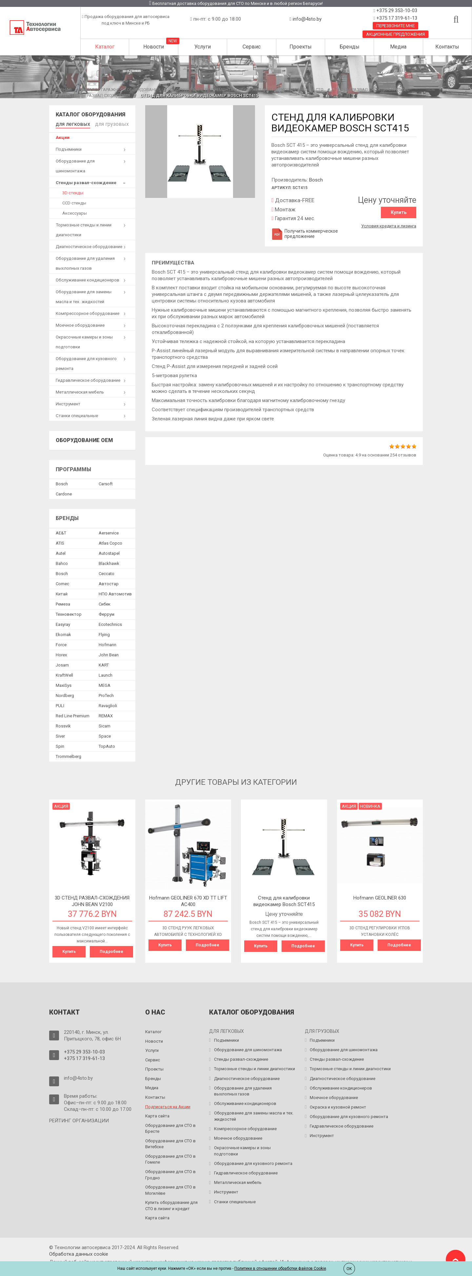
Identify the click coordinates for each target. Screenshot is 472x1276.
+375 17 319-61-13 (396, 18)
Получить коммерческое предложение (304, 233)
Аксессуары (74, 211)
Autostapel (109, 552)
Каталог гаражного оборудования (121, 89)
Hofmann (107, 643)
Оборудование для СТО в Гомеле (170, 1157)
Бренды (350, 47)
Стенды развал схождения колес (371, 89)
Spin (60, 745)
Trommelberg (68, 755)
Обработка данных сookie (78, 1252)
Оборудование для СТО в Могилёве (170, 1187)
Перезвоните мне (395, 25)
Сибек (104, 602)
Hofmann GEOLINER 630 (379, 896)
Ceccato (106, 572)
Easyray (63, 623)
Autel (61, 552)
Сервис (252, 47)
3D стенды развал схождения (96, 95)
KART (104, 663)
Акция (61, 804)
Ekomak (63, 633)
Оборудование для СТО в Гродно (170, 1172)
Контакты (447, 47)
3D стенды (72, 191)
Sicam (104, 724)
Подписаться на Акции (167, 1104)
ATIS (60, 541)
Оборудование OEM (84, 439)
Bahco (62, 562)
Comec (62, 582)
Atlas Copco (110, 541)
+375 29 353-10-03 (396, 10)
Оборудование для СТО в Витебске (170, 1141)
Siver (60, 734)
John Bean (109, 653)
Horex (61, 653)
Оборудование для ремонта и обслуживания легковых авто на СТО (247, 89)
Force (61, 643)
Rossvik (63, 724)
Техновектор (69, 612)
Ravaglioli (108, 704)
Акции (62, 136)
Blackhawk (109, 562)
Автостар (109, 582)
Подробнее (111, 950)
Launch (105, 673)
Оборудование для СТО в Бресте (170, 1126)
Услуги (202, 47)
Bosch (316, 180)
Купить (398, 212)
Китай (62, 592)
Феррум (106, 612)
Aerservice (109, 531)
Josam (62, 663)
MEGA (104, 684)
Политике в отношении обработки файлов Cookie (280, 1268)
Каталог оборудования (90, 114)
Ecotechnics (110, 623)
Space (105, 734)
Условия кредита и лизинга (388, 224)
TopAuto (107, 745)
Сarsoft (106, 482)
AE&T (61, 531)
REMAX (106, 714)
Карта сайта (157, 1113)
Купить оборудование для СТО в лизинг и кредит (171, 1203)
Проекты (300, 47)
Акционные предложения (395, 34)
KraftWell (64, 673)
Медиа (398, 47)
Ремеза (63, 602)
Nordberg (65, 694)
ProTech (106, 694)
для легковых (70, 123)
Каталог (104, 47)
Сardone (64, 492)
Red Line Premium (72, 714)
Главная (61, 89)
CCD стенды (74, 201)
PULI (60, 704)
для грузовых (102, 123)
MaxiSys (63, 684)
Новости (153, 47)
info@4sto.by (307, 19)
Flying (104, 633)
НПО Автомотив (115, 592)
